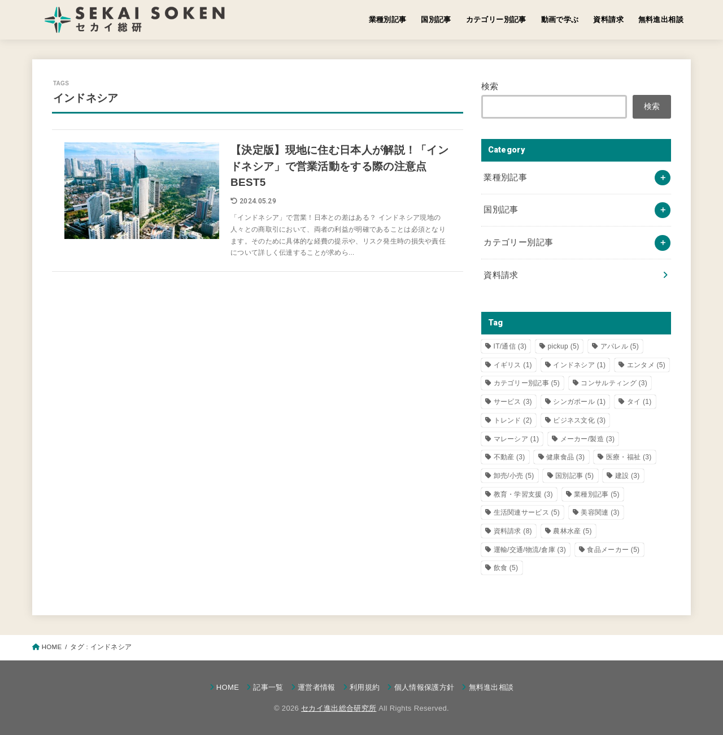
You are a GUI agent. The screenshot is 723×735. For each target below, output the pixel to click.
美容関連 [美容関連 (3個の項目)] (600, 512)
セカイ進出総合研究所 (338, 708)
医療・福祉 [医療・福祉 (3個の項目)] (629, 457)
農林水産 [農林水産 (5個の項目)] (572, 531)
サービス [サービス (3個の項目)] (513, 402)
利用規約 (365, 687)
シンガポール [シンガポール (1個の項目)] (579, 402)
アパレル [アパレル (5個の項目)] (619, 346)
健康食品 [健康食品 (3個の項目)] (565, 457)
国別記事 (436, 19)
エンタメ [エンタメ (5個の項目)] (646, 365)
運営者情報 (317, 687)
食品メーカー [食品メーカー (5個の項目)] (613, 550)
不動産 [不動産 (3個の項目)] (509, 457)
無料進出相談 (660, 19)
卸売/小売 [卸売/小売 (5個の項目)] (514, 476)
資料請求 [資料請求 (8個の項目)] (513, 531)
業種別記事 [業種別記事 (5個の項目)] (597, 494)
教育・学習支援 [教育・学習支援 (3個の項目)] (523, 494)
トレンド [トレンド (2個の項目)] (513, 420)
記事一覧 (268, 687)
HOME (227, 687)
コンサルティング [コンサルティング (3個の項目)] (614, 383)
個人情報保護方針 (424, 687)
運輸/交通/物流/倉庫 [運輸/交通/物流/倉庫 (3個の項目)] (530, 550)
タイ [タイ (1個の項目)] (639, 402)
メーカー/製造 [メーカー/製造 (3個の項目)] (587, 439)
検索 (490, 86)
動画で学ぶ (560, 19)
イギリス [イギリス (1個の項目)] (513, 365)
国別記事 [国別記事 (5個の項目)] (574, 476)
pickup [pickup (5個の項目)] (564, 346)
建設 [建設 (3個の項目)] (627, 476)
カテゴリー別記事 (496, 19)
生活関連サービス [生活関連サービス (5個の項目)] (527, 512)
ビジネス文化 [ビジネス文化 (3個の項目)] (579, 420)
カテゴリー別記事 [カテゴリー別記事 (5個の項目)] (527, 383)
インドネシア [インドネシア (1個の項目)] (579, 365)
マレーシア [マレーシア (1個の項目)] (516, 439)
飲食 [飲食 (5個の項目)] (506, 568)
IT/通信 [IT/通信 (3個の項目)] (510, 346)
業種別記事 (388, 19)
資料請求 (608, 19)
